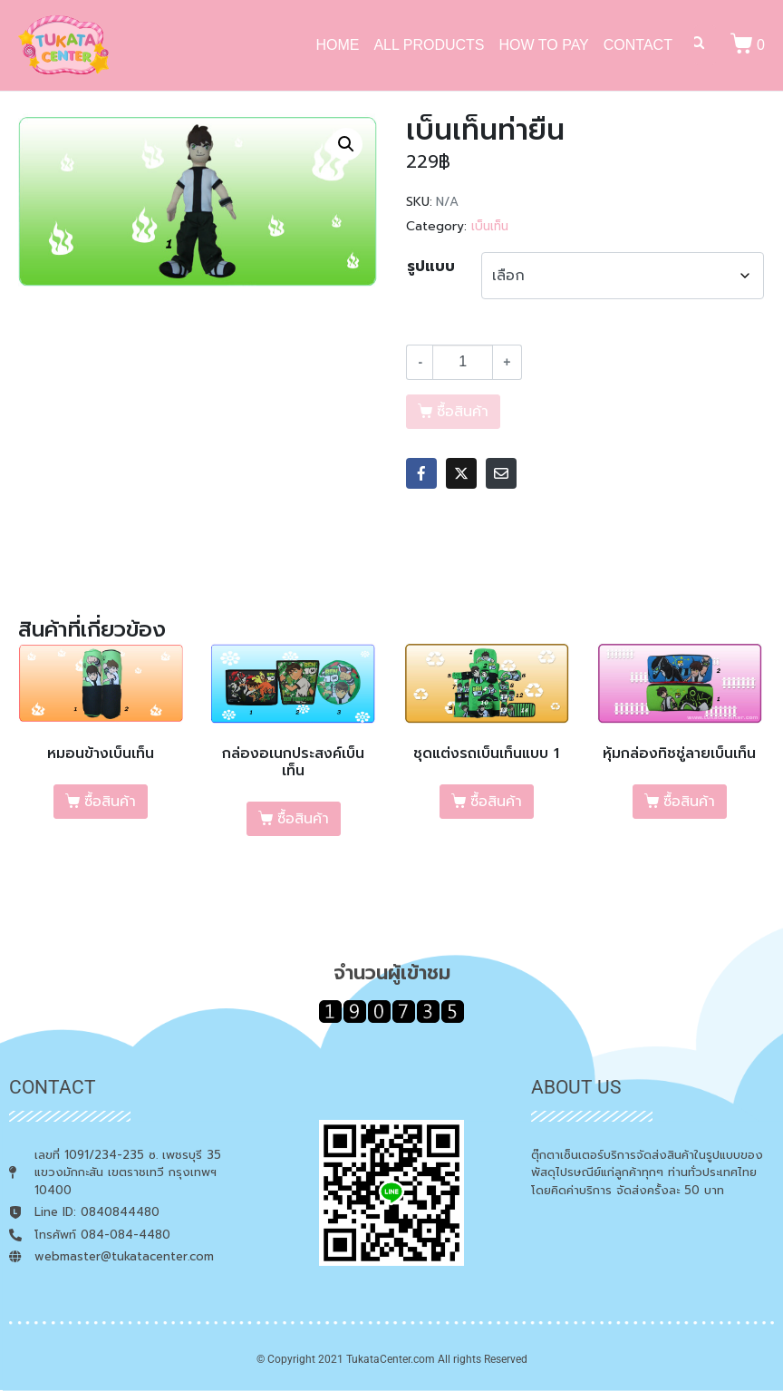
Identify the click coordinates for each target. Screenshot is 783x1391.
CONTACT (638, 45)
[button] (346, 144)
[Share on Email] (501, 473)
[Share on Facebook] (421, 473)
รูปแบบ (431, 266)
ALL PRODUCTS (428, 45)
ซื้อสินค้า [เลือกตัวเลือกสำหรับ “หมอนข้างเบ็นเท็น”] (110, 801)
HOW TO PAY (544, 45)
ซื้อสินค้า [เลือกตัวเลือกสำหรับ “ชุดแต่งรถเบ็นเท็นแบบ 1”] (496, 801)
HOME (337, 45)
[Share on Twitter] (461, 473)
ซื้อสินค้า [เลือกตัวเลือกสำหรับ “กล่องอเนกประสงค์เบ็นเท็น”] (303, 819)
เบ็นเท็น (489, 226)
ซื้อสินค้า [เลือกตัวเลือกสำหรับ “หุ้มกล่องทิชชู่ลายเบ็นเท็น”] (689, 801)
